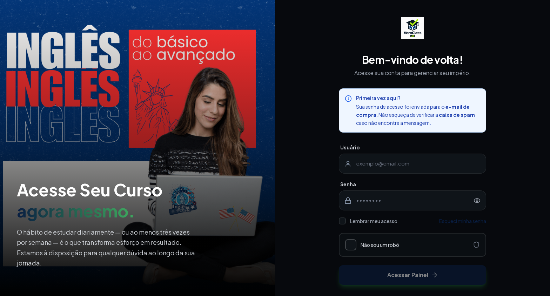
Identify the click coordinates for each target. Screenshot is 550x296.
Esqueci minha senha (462, 221)
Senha (348, 184)
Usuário (350, 147)
